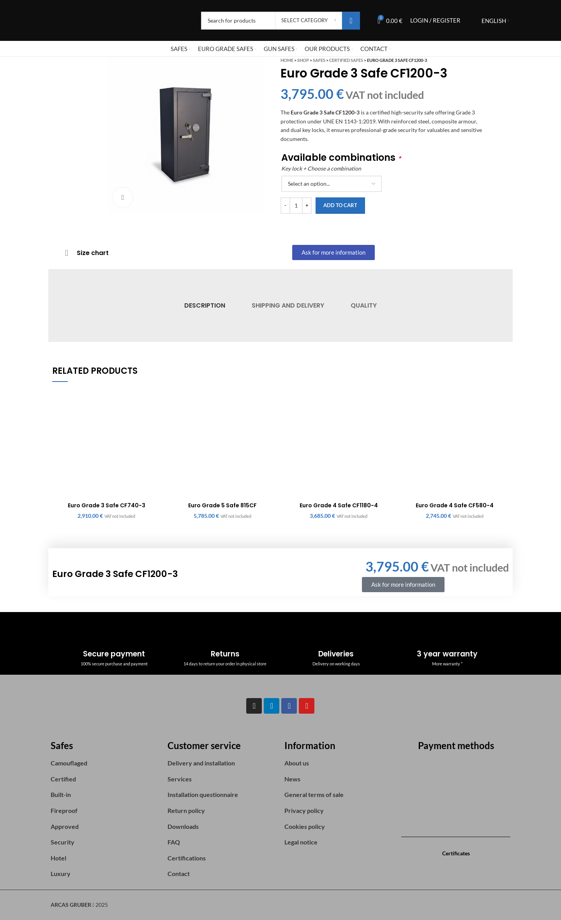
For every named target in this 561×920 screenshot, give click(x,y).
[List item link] (105, 763)
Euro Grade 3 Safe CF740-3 (106, 505)
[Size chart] (66, 253)
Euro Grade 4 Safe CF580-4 (455, 505)
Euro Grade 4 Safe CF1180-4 (339, 505)
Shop (303, 60)
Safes (319, 60)
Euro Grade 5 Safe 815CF (222, 505)
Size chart (93, 252)
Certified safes (346, 60)
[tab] (204, 305)
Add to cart (340, 205)
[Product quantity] (296, 205)
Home (286, 60)
